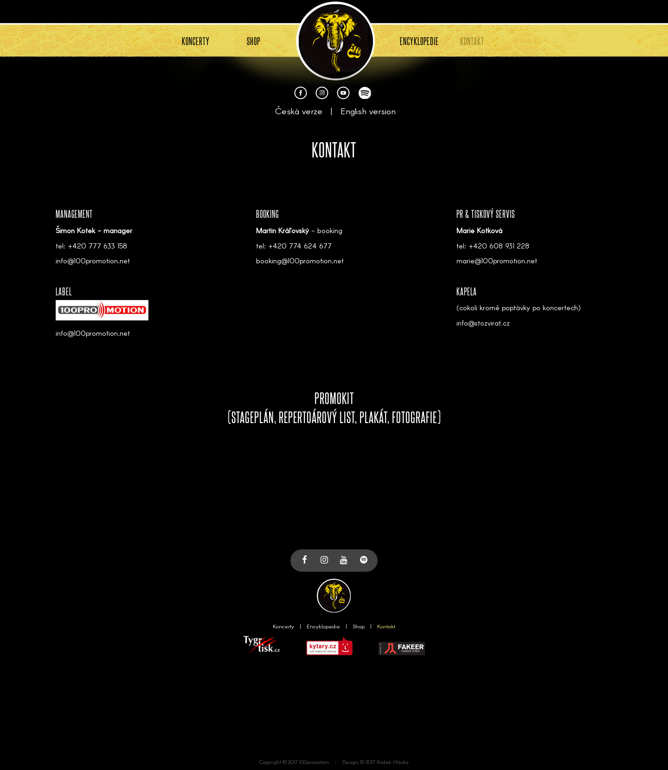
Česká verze (298, 110)
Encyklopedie (323, 626)
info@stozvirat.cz (483, 322)
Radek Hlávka (393, 762)
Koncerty (283, 626)
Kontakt (386, 626)
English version (368, 110)
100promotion (314, 762)
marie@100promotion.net (496, 260)
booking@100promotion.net (300, 260)
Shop (359, 626)
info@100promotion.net (93, 260)
